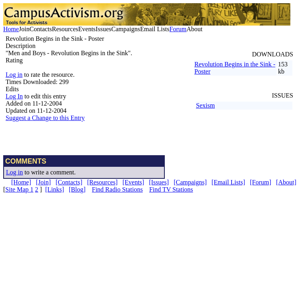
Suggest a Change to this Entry (45, 117)
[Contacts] (69, 182)
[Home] (21, 182)
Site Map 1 (19, 189)
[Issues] (159, 182)
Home (11, 29)
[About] (286, 182)
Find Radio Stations (117, 189)
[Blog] (77, 189)
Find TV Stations (171, 189)
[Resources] (102, 182)
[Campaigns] (190, 182)
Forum (178, 29)
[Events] (133, 182)
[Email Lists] (228, 182)
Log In (14, 96)
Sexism (205, 105)
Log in (14, 74)
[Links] (54, 189)
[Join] (43, 182)
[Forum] (260, 182)
